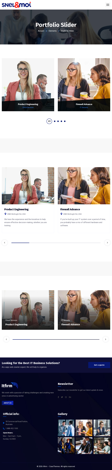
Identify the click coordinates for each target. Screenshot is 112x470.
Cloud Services (28, 107)
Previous (4, 242)
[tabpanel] (28, 87)
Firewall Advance (84, 104)
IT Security (84, 107)
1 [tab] (49, 121)
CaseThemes (54, 466)
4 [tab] (61, 121)
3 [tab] (58, 121)
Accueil (41, 31)
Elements (53, 31)
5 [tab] (64, 121)
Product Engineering (28, 104)
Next (107, 242)
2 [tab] (54, 121)
